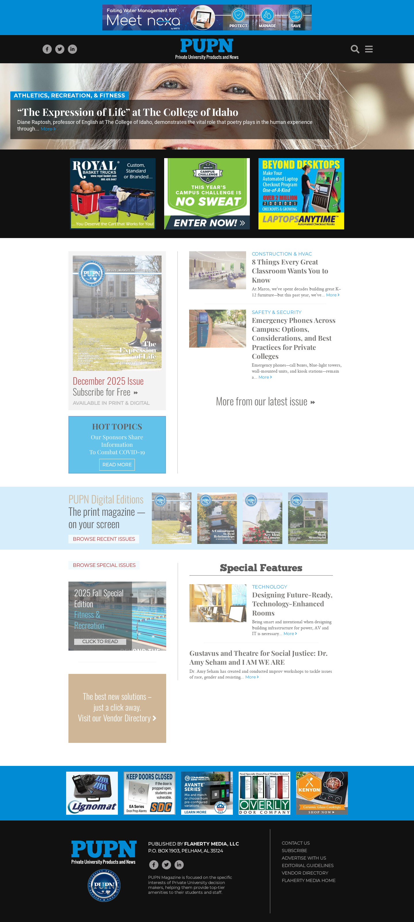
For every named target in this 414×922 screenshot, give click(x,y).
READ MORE (117, 464)
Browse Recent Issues (104, 539)
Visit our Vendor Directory (117, 718)
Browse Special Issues (104, 565)
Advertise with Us (304, 858)
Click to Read (100, 641)
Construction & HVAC (282, 254)
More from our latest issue (265, 400)
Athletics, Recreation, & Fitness (69, 95)
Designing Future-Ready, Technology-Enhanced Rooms (292, 603)
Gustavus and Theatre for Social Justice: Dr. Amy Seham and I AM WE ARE (258, 657)
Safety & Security (277, 312)
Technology (269, 587)
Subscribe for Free (105, 391)
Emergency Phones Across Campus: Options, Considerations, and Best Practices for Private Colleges (294, 338)
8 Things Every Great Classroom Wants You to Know (290, 270)
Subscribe (294, 850)
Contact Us (296, 843)
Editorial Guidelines (308, 865)
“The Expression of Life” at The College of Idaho (127, 111)
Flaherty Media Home (309, 880)
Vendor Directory (305, 873)
